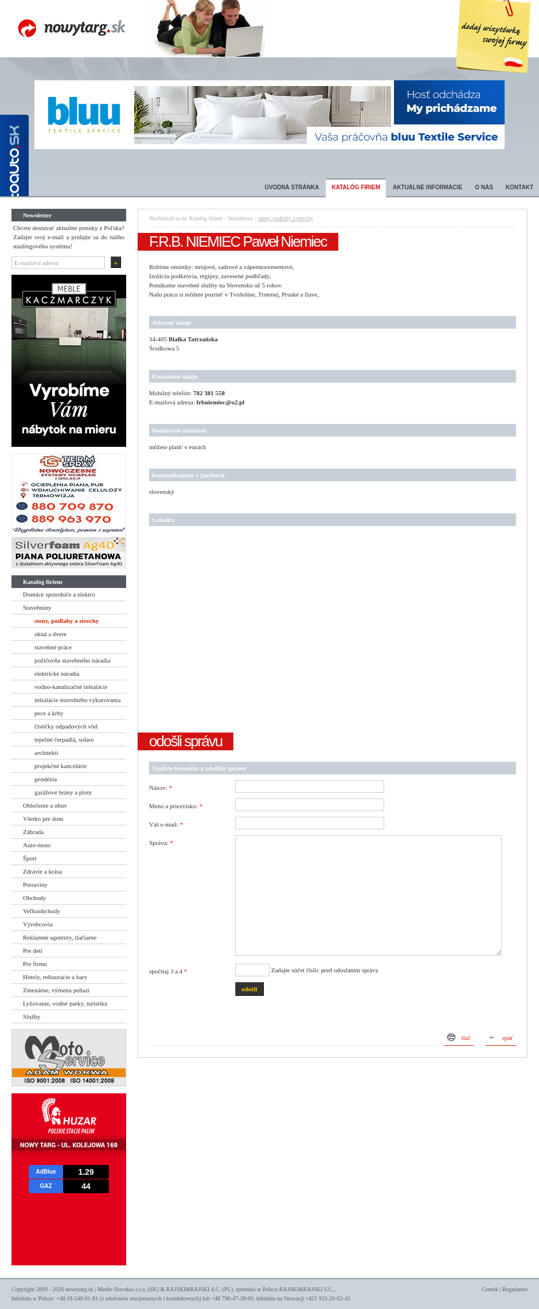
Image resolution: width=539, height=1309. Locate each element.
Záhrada (33, 831)
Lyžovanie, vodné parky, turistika (65, 1003)
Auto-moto (36, 845)
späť (507, 1037)
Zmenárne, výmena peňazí (56, 990)
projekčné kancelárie (60, 765)
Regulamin (515, 1289)
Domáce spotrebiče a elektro (59, 594)
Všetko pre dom (43, 818)
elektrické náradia (56, 673)
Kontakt (519, 187)
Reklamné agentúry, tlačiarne (59, 937)
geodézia (45, 779)
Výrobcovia (38, 924)
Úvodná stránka (291, 187)
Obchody (34, 897)
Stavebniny (37, 607)
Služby (32, 1016)
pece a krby (49, 713)
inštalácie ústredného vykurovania (77, 699)
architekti (46, 752)
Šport (30, 858)
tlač (466, 1037)
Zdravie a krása (42, 871)
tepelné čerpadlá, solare (64, 739)
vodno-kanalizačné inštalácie (70, 686)
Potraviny (35, 884)
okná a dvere (50, 633)
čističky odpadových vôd (65, 726)
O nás (484, 187)
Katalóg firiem (355, 187)
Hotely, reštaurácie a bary (55, 976)
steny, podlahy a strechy (66, 620)
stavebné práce (53, 647)
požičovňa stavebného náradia (72, 660)
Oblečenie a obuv (45, 805)
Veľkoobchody (41, 910)
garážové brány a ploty (63, 792)
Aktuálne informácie (427, 187)
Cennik (490, 1289)
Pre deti (32, 950)
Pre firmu (35, 963)
